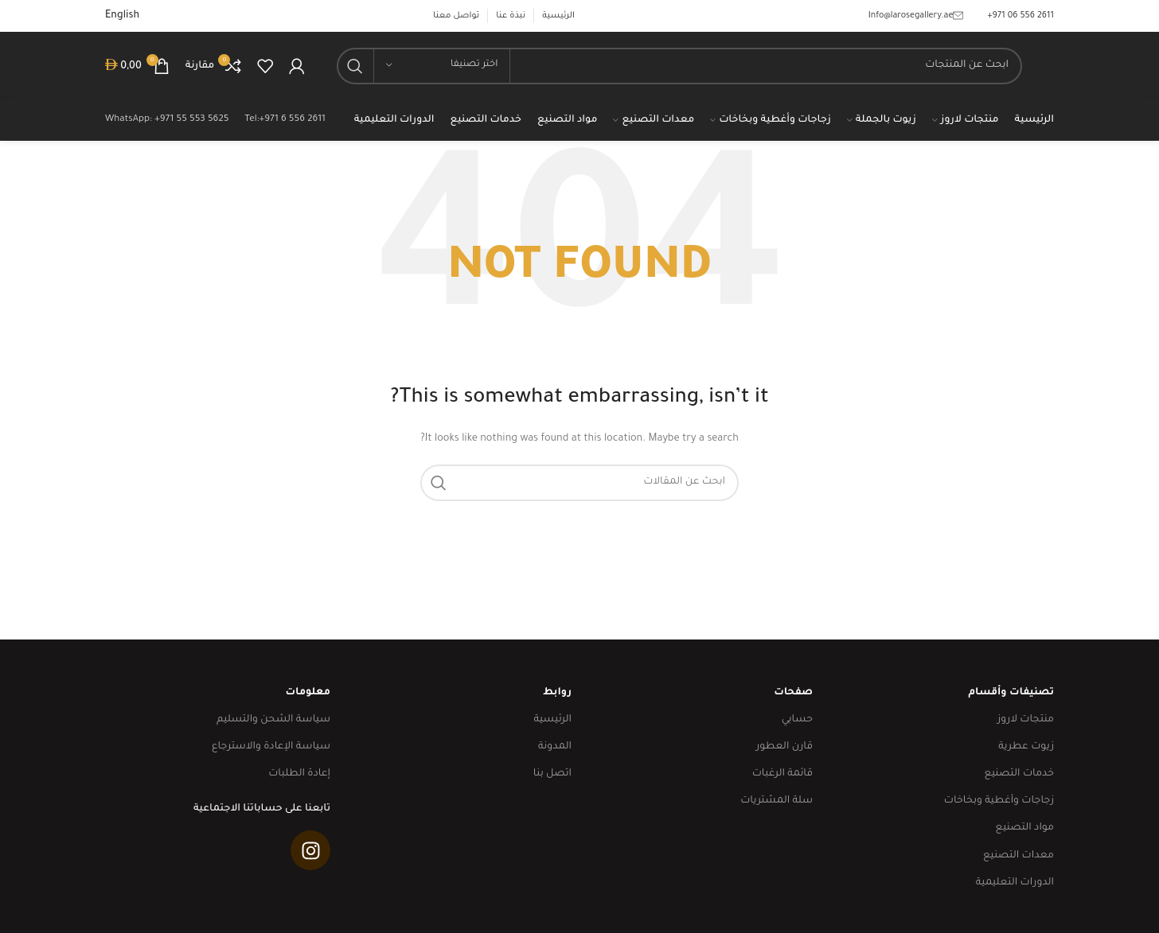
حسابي (797, 719)
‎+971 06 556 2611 (1020, 16)
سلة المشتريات (776, 801)
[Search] (679, 66)
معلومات (307, 692)
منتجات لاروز (1025, 719)
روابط (557, 692)
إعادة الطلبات (299, 773)
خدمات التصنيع (1019, 773)
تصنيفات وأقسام (1011, 692)
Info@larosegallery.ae (916, 16)
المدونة (555, 746)
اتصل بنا (552, 773)
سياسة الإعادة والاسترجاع (271, 746)
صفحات (793, 692)
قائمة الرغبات (782, 773)
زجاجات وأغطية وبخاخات (999, 801)
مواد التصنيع (1025, 828)
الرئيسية (552, 719)
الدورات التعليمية (1015, 882)
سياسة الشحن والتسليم (273, 719)
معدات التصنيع (1018, 855)
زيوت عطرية (1026, 746)
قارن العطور (784, 746)
